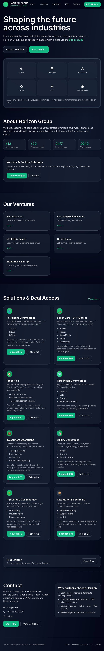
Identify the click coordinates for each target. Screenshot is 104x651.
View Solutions (30, 624)
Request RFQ (15, 352)
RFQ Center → (94, 299)
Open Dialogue (17, 175)
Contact (76, 4)
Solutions (56, 4)
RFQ (67, 4)
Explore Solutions (15, 49)
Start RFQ (11, 624)
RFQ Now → (92, 4)
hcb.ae (8, 616)
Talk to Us (34, 352)
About (33, 4)
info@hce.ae (10, 607)
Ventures (44, 4)
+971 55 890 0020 (13, 612)
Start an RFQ (39, 49)
